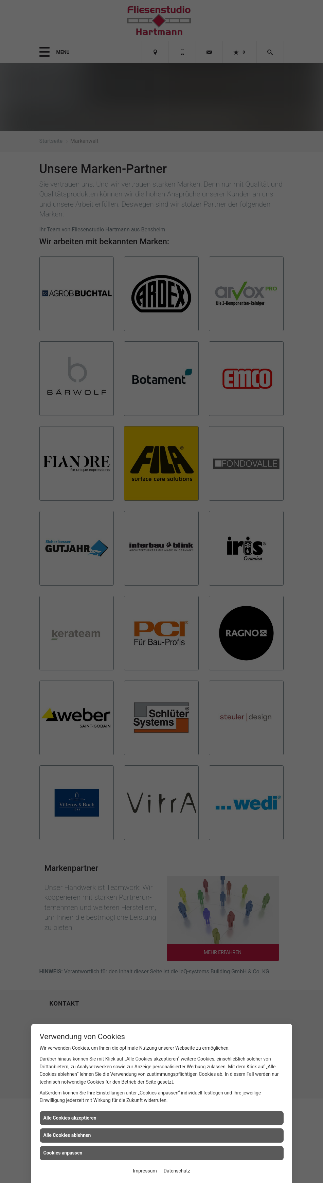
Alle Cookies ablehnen (67, 1135)
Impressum (145, 1171)
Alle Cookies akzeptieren (69, 1118)
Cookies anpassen (63, 1153)
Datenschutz (177, 1171)
